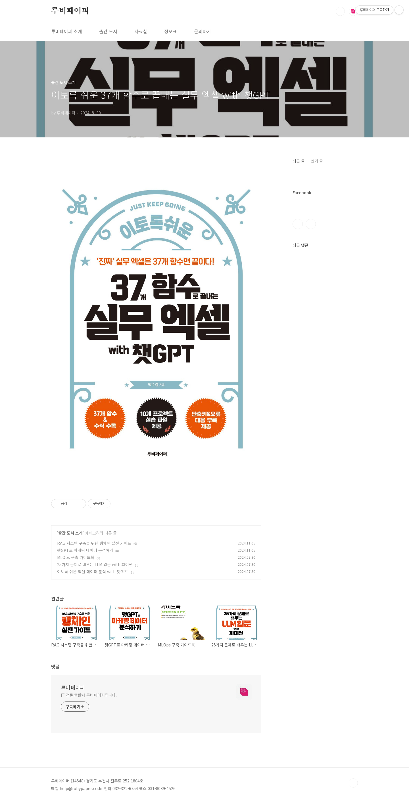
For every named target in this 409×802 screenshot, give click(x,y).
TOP (353, 783)
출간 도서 (108, 31)
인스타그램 (311, 224)
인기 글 (317, 161)
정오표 (170, 31)
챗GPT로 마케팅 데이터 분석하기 (85, 550)
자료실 (140, 31)
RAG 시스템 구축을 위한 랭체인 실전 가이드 (94, 543)
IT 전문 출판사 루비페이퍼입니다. (89, 695)
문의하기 (202, 31)
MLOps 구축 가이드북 (75, 557)
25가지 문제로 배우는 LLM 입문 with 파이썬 (95, 564)
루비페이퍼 (70, 11)
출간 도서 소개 (70, 533)
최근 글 (299, 161)
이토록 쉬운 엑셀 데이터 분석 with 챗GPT (93, 571)
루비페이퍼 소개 (66, 31)
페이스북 (298, 224)
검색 (340, 11)
